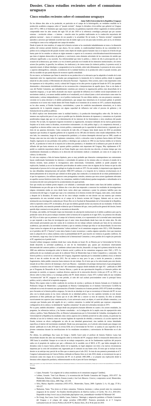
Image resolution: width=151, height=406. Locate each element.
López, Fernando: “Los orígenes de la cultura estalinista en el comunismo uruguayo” (67, 373)
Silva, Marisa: (55, 384)
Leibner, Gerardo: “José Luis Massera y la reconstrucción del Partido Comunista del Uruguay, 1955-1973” (77, 375)
